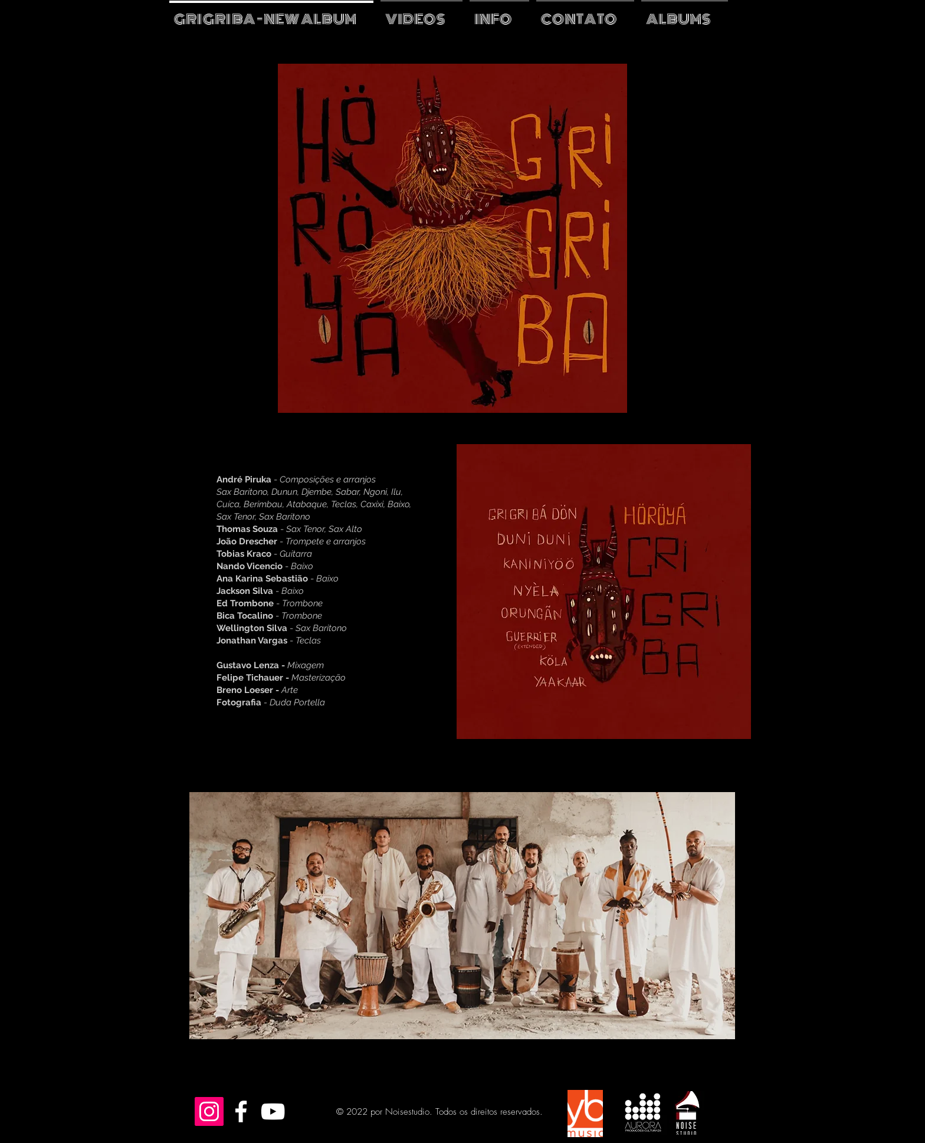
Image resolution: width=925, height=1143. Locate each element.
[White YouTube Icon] (272, 1111)
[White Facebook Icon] (241, 1111)
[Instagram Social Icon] (209, 1111)
